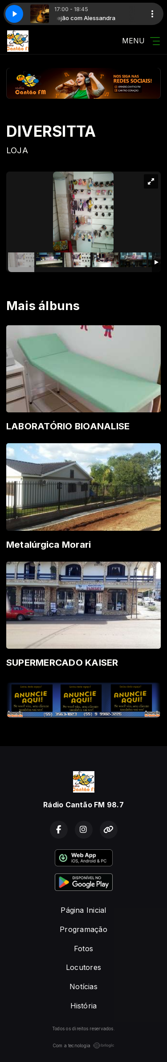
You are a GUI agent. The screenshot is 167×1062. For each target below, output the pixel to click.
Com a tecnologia (84, 1045)
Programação (83, 929)
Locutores (83, 967)
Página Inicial (83, 910)
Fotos (83, 948)
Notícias (83, 986)
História (83, 1005)
